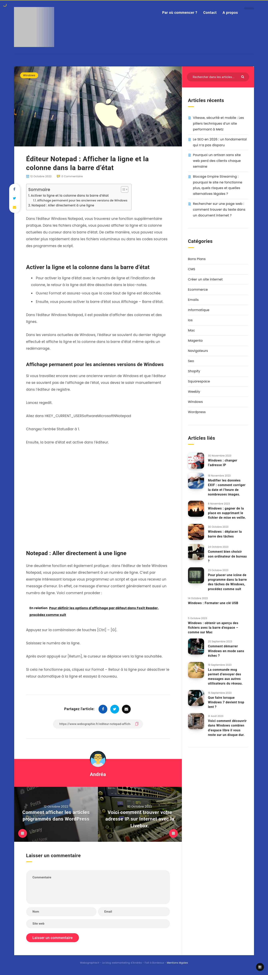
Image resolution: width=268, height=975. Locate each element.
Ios (190, 320)
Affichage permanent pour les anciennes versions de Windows (82, 200)
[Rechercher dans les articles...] (218, 76)
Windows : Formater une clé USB (213, 603)
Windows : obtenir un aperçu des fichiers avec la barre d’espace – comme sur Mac (213, 627)
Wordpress (197, 412)
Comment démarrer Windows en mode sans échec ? (226, 650)
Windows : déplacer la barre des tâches (225, 534)
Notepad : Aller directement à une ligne (63, 205)
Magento (195, 340)
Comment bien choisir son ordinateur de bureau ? (227, 556)
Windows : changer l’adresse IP (222, 462)
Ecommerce (198, 289)
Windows (29, 75)
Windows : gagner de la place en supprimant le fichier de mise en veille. (227, 513)
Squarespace (199, 381)
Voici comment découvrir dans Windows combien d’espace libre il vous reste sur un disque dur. (227, 728)
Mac (191, 330)
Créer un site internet (205, 279)
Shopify (194, 371)
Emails (193, 299)
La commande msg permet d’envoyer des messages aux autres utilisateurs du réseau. (225, 677)
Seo (191, 361)
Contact (210, 12)
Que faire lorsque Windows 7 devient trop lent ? (226, 702)
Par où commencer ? (179, 12)
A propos (230, 12)
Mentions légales (177, 962)
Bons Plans (197, 259)
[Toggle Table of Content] (122, 189)
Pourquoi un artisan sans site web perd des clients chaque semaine (217, 161)
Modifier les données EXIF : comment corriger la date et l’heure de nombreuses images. (227, 487)
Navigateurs (198, 350)
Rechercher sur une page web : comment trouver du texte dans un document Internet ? (219, 209)
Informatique (198, 310)
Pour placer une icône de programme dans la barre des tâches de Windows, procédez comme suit (227, 582)
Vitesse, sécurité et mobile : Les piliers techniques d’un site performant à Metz (218, 123)
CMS (191, 269)
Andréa (98, 774)
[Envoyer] (243, 76)
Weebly (194, 391)
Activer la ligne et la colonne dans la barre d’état (70, 195)
